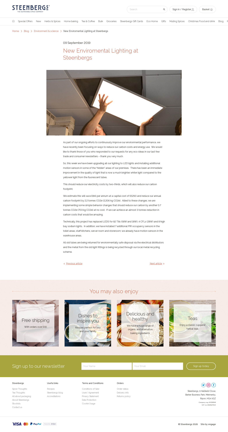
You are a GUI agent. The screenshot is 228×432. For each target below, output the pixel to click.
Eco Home (152, 21)
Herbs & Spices (52, 21)
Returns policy (124, 396)
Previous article (74, 263)
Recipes (51, 389)
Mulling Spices (177, 21)
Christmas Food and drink (201, 21)
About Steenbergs (20, 400)
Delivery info (123, 393)
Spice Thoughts (19, 389)
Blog (220, 21)
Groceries (111, 21)
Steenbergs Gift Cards (131, 21)
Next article (156, 263)
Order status (122, 389)
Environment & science (46, 31)
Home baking (71, 21)
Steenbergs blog (55, 393)
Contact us (17, 407)
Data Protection (89, 400)
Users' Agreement (90, 393)
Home (15, 31)
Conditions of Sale (90, 389)
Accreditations (53, 396)
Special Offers (25, 21)
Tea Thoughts (18, 393)
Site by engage (208, 424)
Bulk (100, 21)
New (38, 21)
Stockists (16, 403)
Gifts (163, 21)
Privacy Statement (90, 396)
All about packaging (21, 396)
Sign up (201, 366)
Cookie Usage (88, 403)
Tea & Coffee (88, 21)
